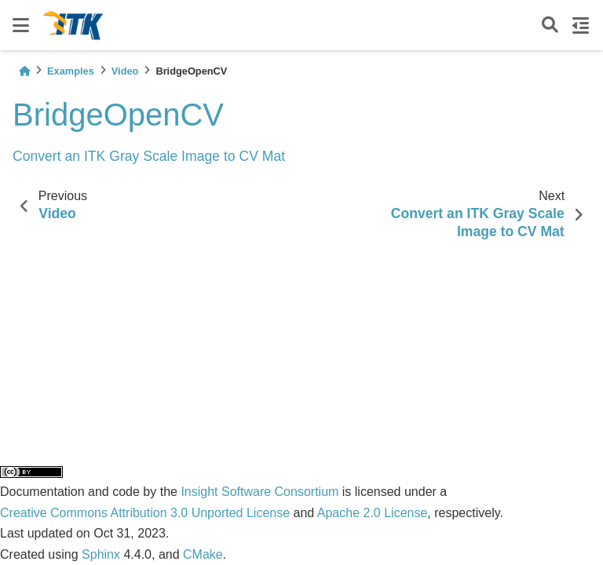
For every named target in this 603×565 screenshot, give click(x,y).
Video (125, 71)
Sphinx (101, 554)
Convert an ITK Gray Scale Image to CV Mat (149, 156)
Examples (70, 71)
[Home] (24, 71)
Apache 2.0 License (372, 512)
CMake (203, 554)
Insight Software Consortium (259, 491)
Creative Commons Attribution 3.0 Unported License (145, 512)
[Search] (550, 25)
